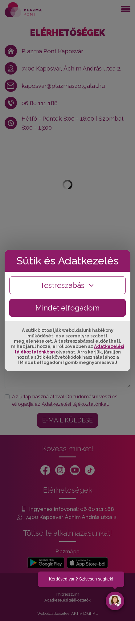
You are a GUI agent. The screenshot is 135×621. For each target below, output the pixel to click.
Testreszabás (67, 285)
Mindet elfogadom (67, 307)
